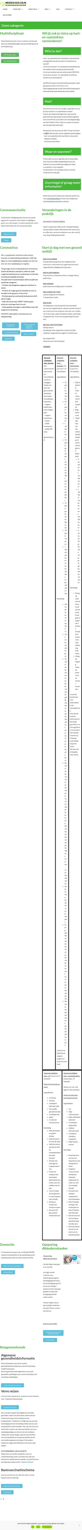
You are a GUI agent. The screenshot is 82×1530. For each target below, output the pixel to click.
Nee (38, 1527)
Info (49, 9)
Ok (33, 1527)
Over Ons (19, 9)
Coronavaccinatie (12, 210)
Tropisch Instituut (26, 1462)
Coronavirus (9, 247)
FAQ (57, 9)
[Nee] (79, 1525)
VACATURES (7, 15)
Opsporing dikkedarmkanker (55, 1246)
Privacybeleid (47, 1527)
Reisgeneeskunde (12, 1347)
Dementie (7, 1244)
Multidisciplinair (12, 33)
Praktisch (35, 9)
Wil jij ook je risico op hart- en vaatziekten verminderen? (61, 37)
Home (5, 9)
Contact (71, 9)
